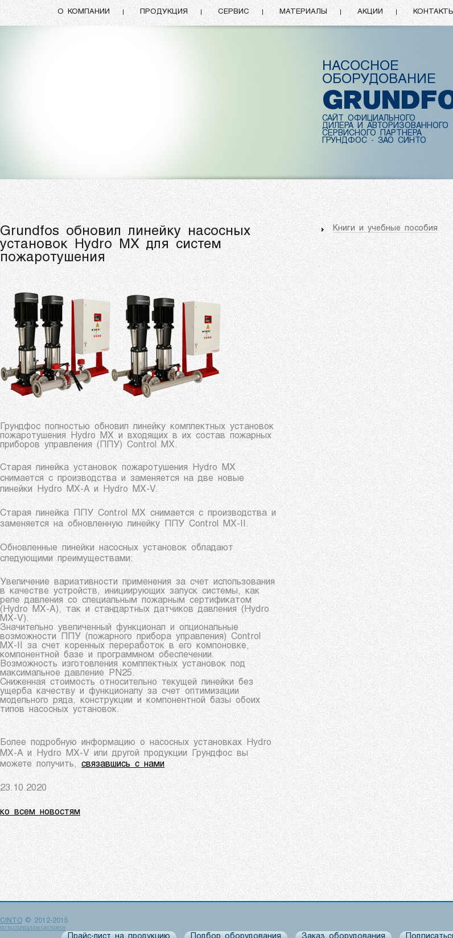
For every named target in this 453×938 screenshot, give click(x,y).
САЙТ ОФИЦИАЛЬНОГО (368, 118)
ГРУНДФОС (344, 141)
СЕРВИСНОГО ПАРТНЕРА (372, 133)
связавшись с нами (122, 764)
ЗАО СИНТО (402, 141)
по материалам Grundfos (32, 928)
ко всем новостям (40, 812)
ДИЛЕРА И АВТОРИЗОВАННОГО (385, 126)
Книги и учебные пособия (385, 228)
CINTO (11, 921)
